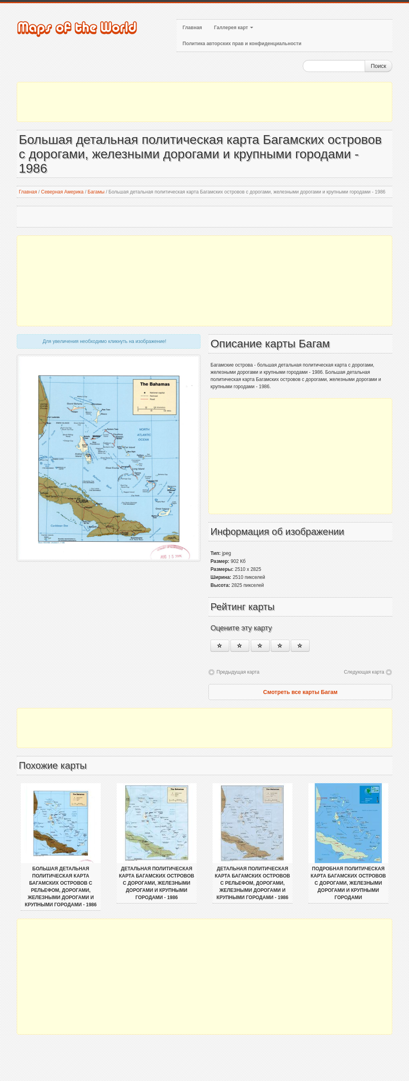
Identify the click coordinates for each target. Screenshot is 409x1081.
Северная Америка (62, 192)
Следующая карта (364, 672)
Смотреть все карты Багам (300, 692)
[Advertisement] (204, 102)
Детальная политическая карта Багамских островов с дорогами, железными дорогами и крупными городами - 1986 (156, 883)
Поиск (378, 66)
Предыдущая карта (237, 672)
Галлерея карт (233, 27)
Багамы (95, 192)
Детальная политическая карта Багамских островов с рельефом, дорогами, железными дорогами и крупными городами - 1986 (252, 883)
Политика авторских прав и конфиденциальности (242, 43)
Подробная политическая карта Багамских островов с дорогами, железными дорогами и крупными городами (348, 883)
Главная (192, 27)
